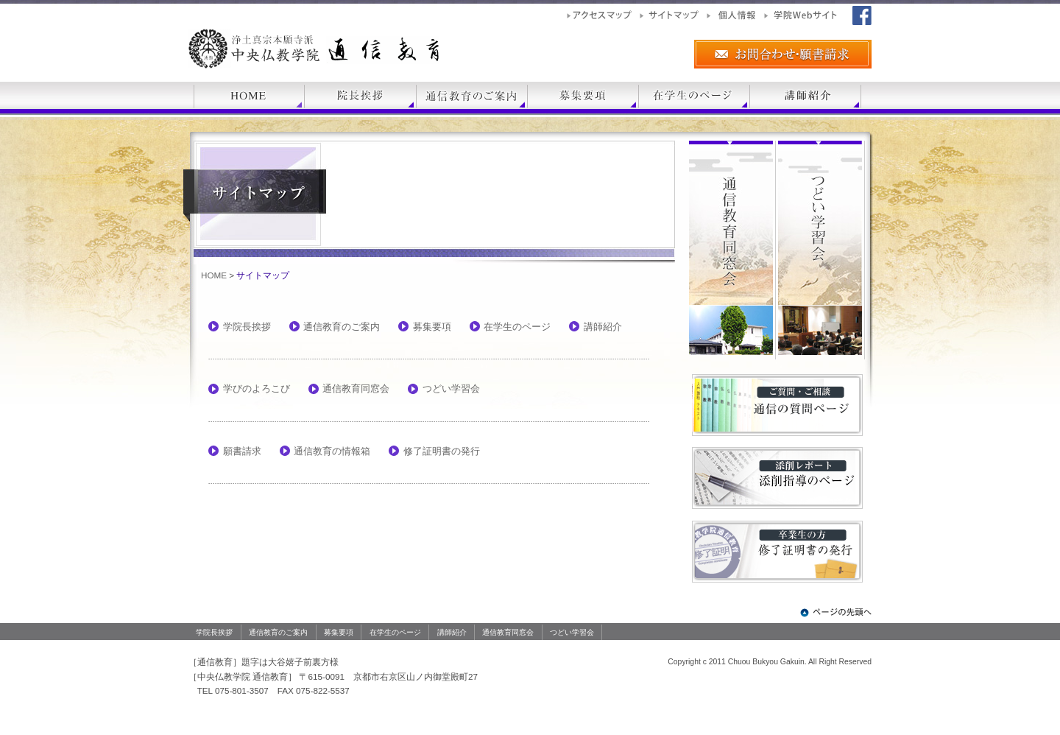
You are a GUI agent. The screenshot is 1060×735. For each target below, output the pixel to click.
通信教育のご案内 (341, 326)
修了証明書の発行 (441, 451)
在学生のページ (517, 326)
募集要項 (432, 326)
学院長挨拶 (247, 326)
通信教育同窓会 (355, 388)
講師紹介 (603, 326)
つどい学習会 (451, 388)
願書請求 (242, 451)
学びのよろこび (256, 388)
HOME (214, 275)
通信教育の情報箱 (332, 451)
